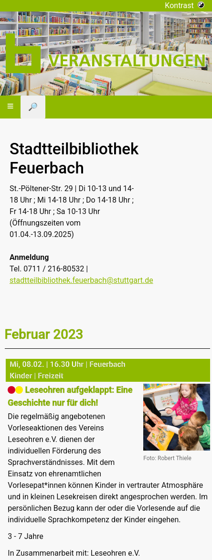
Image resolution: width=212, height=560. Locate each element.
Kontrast (184, 5)
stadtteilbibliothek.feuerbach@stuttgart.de (81, 280)
